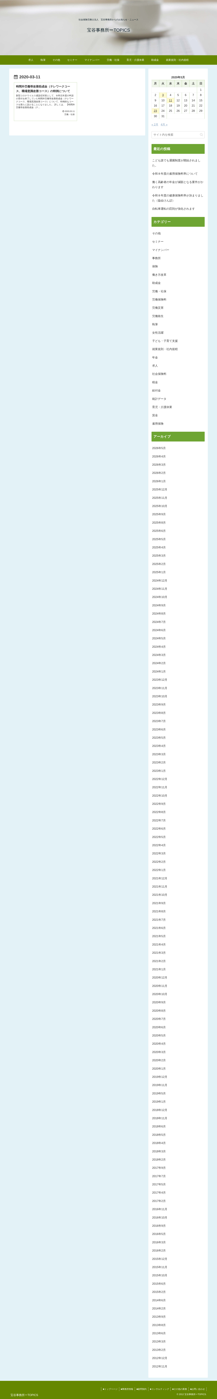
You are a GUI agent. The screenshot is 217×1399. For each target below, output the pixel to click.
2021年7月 (159, 919)
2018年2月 (159, 1159)
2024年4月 (159, 646)
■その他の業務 (179, 1389)
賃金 (155, 415)
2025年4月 (159, 547)
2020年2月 (159, 1060)
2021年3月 (159, 952)
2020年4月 (159, 1043)
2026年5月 (159, 448)
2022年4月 (159, 845)
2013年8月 (159, 1325)
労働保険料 (159, 299)
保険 (155, 266)
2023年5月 (159, 737)
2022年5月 (159, 837)
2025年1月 (159, 572)
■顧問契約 (141, 1389)
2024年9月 (159, 605)
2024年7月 (159, 622)
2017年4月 (159, 1192)
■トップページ (110, 1389)
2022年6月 (159, 828)
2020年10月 (159, 994)
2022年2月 (159, 861)
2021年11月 (159, 886)
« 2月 (155, 124)
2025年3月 (159, 555)
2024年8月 (159, 613)
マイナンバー (160, 250)
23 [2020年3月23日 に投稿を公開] (155, 110)
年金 (155, 357)
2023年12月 (159, 679)
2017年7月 (159, 1176)
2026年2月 (159, 472)
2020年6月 (159, 1027)
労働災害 (158, 307)
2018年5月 (159, 1134)
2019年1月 (159, 1101)
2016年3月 (159, 1242)
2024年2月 (159, 663)
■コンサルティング (159, 1389)
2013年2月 (159, 1349)
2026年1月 (159, 481)
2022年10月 (159, 795)
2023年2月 (159, 762)
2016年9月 (159, 1225)
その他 (156, 233)
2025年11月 (159, 497)
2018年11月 (159, 1118)
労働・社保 (159, 291)
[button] (201, 134)
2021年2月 (159, 961)
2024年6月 (159, 630)
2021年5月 (159, 936)
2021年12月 (159, 878)
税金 (155, 382)
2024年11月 (159, 588)
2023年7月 (159, 721)
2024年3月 (159, 655)
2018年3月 (159, 1151)
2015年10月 (159, 1275)
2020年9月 (159, 1002)
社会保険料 (159, 373)
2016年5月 (159, 1234)
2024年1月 (159, 671)
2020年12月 (159, 977)
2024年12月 (159, 580)
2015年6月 (159, 1283)
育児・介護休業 (162, 407)
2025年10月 (159, 506)
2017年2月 (159, 1201)
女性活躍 (158, 332)
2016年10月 (159, 1217)
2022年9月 (159, 803)
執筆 (155, 324)
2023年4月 (159, 746)
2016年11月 (159, 1209)
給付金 (156, 390)
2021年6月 (159, 928)
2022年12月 (159, 779)
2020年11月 (159, 986)
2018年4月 (159, 1143)
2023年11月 (159, 688)
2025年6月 (159, 530)
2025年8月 (159, 522)
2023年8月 (159, 713)
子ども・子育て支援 (165, 340)
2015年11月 (159, 1267)
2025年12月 (159, 489)
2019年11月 (159, 1085)
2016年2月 (159, 1250)
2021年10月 (159, 894)
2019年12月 (159, 1076)
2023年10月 (159, 696)
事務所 (156, 258)
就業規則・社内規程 (165, 349)
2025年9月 (159, 514)
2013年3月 (159, 1341)
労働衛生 (158, 316)
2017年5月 (159, 1184)
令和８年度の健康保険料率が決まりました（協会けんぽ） (177, 198)
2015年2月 (159, 1292)
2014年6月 (159, 1300)
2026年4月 (159, 456)
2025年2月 (159, 564)
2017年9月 (159, 1167)
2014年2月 (159, 1308)
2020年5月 (159, 1035)
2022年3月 (159, 853)
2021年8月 (159, 911)
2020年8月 (159, 1010)
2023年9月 (159, 704)
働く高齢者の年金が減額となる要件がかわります (177, 184)
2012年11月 (159, 1366)
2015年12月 (159, 1259)
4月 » (164, 124)
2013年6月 (159, 1333)
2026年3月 (159, 464)
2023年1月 (159, 770)
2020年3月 (159, 1052)
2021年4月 (159, 944)
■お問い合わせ (197, 1389)
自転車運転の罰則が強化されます (173, 208)
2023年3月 (159, 754)
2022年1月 (159, 870)
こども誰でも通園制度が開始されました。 (176, 163)
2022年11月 (159, 787)
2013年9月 (159, 1316)
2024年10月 (159, 597)
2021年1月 (159, 969)
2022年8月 (159, 812)
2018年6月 (159, 1126)
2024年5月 (159, 638)
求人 (155, 365)
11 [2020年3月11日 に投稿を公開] (170, 100)
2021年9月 (159, 903)
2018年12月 (159, 1110)
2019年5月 (159, 1093)
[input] (178, 134)
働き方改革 (159, 274)
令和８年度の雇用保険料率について (175, 173)
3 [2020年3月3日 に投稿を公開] (163, 95)
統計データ (159, 398)
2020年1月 (159, 1068)
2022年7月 (159, 820)
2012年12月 (159, 1358)
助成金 (156, 283)
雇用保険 (158, 423)
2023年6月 (159, 729)
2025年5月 (159, 539)
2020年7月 (159, 1019)
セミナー (158, 241)
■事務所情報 (127, 1389)
